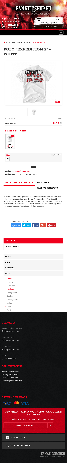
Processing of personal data (12, 381)
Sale (13, 42)
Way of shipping (47, 188)
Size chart (57, 155)
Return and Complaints (10, 371)
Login (47, 26)
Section (10, 240)
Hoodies (9, 296)
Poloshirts (27, 42)
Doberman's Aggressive (21, 171)
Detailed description (19, 182)
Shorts (9, 310)
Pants (8, 306)
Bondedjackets (12, 300)
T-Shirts (11, 282)
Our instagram (18, 445)
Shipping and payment (10, 375)
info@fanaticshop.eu (11, 331)
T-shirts (19, 42)
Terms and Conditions (10, 378)
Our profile (16, 437)
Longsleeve (12, 293)
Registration (53, 26)
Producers (12, 246)
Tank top (11, 286)
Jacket (9, 303)
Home (8, 42)
